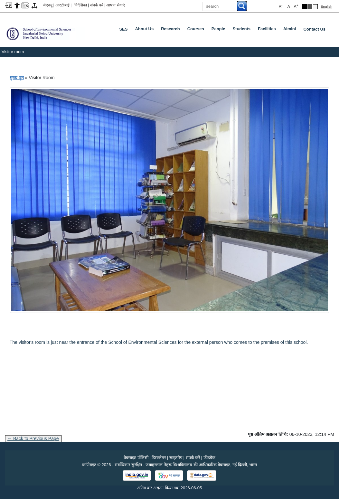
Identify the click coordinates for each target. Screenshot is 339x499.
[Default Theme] (315, 6)
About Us (145, 30)
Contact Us (314, 29)
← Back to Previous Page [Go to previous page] (33, 438)
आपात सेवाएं (115, 5)
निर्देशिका (80, 5)
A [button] (296, 6)
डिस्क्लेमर (159, 457)
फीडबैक (209, 457)
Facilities (268, 30)
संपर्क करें (96, 5)
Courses (197, 30)
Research (172, 30)
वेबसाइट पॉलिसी (136, 457)
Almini (291, 30)
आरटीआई (62, 5)
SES (123, 29)
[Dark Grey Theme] (309, 6)
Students (242, 30)
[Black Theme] (304, 6)
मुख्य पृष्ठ (17, 77)
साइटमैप (175, 457)
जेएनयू (47, 5)
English (326, 6)
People (219, 30)
